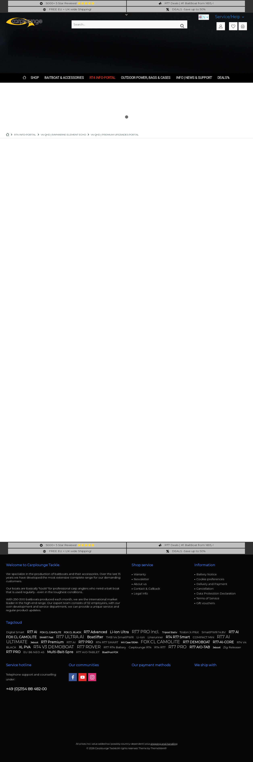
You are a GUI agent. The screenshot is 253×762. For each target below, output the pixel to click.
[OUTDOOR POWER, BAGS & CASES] (145, 78)
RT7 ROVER (89, 646)
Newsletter (141, 579)
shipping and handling (164, 743)
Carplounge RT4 (140, 647)
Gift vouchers (205, 603)
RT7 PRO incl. (146, 631)
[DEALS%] (223, 78)
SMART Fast (47, 637)
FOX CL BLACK (73, 632)
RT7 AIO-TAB (200, 647)
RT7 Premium (53, 642)
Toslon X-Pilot (190, 632)
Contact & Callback (147, 588)
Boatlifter (95, 637)
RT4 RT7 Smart (178, 637)
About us (140, 584)
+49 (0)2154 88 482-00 (26, 689)
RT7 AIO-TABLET (88, 652)
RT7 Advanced (96, 632)
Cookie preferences (210, 579)
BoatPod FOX (110, 652)
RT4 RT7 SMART (107, 642)
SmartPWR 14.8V (214, 632)
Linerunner (156, 637)
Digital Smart (15, 632)
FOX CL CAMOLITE (51, 632)
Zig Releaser (232, 647)
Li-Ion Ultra (120, 632)
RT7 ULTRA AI (70, 636)
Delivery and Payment (211, 584)
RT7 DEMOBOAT (197, 642)
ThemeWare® (159, 748)
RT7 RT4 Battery (115, 647)
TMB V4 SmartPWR (120, 637)
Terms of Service (207, 598)
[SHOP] (35, 78)
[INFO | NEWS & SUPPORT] (194, 78)
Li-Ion (141, 637)
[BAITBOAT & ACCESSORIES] (64, 78)
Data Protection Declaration (216, 593)
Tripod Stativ (170, 632)
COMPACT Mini (204, 637)
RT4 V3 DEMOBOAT (54, 646)
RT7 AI (32, 632)
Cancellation (204, 588)
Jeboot (34, 642)
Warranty (140, 574)
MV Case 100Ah (130, 642)
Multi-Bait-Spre (60, 652)
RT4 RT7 (160, 647)
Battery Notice (206, 574)
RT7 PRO (86, 642)
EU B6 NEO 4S (34, 652)
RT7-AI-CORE (224, 642)
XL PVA (25, 647)
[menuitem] (229, 16)
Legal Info (141, 593)
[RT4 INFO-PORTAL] (102, 78)
